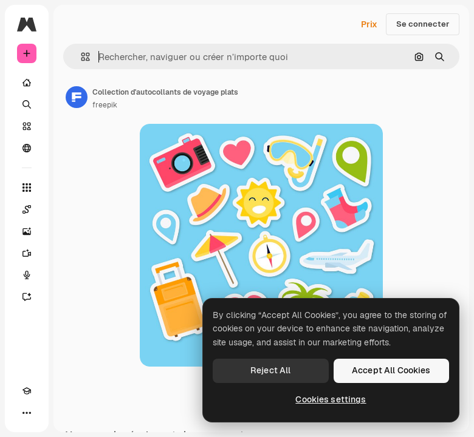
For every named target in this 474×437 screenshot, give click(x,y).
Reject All (270, 370)
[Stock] (26, 126)
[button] (80, 56)
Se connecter (422, 24)
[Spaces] (26, 209)
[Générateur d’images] (26, 231)
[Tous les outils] (26, 187)
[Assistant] (26, 297)
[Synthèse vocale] (26, 275)
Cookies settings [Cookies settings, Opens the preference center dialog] (330, 399)
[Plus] (26, 412)
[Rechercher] (26, 104)
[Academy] (26, 391)
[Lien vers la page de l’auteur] (77, 97)
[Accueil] (26, 82)
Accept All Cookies (391, 370)
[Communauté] (26, 148)
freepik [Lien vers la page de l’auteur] (104, 105)
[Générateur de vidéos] (26, 253)
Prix (369, 24)
